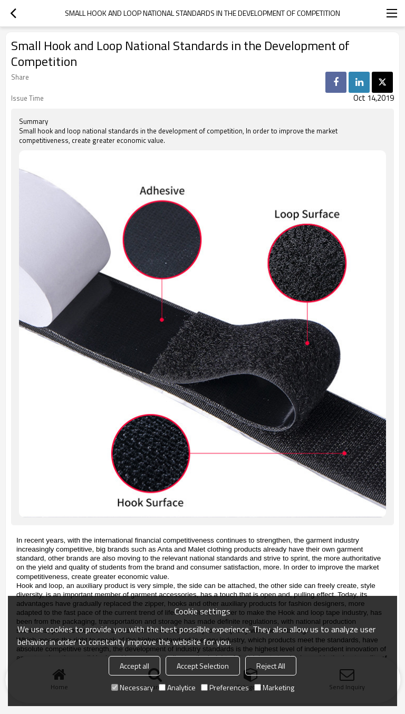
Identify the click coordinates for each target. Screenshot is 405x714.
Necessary (132, 687)
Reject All (270, 665)
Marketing (274, 687)
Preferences (225, 687)
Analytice (177, 687)
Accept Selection (203, 665)
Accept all (134, 665)
